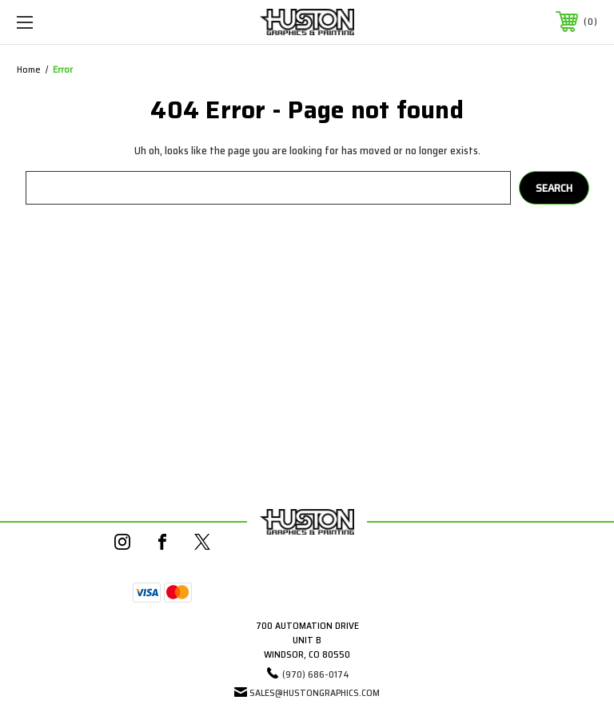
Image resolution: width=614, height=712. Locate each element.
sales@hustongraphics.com (314, 692)
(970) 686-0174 (315, 674)
